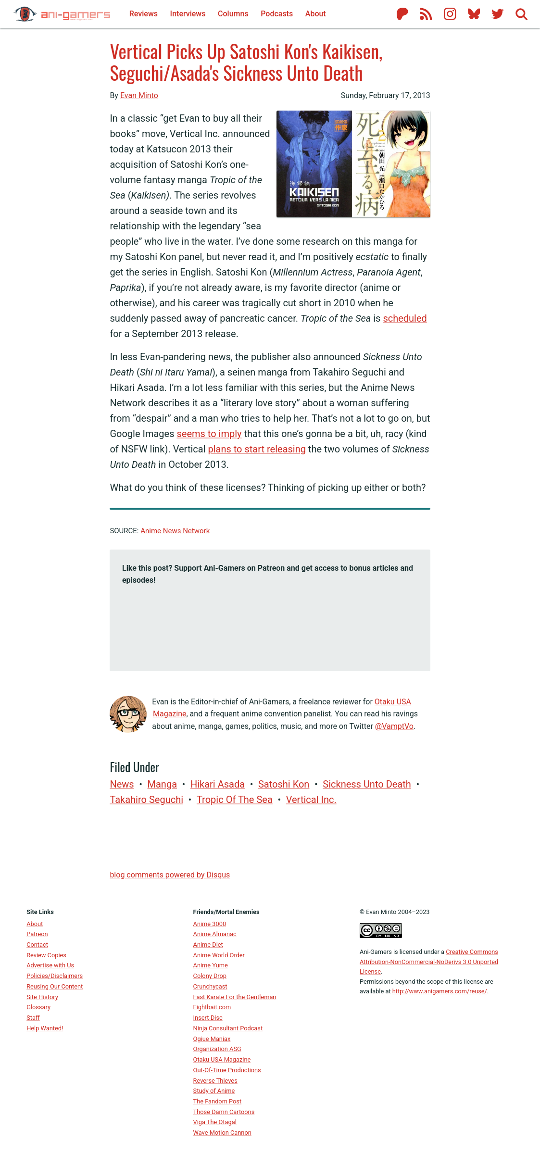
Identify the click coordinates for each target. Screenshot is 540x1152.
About (34, 923)
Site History (42, 997)
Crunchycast (210, 986)
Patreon (37, 934)
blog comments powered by (170, 874)
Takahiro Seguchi (146, 799)
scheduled (405, 318)
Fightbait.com (212, 1007)
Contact (37, 944)
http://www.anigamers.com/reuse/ (439, 991)
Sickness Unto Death (367, 784)
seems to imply (208, 433)
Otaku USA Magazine (222, 1059)
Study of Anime (214, 1090)
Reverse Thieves (215, 1080)
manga (162, 784)
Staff (33, 1017)
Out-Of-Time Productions (227, 1070)
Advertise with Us (50, 965)
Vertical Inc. (311, 799)
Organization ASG (217, 1048)
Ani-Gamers (376, 951)
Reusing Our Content (54, 986)
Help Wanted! (44, 1028)
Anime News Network (175, 530)
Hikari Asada (217, 784)
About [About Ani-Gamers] (315, 13)
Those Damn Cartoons (224, 1111)
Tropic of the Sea (235, 799)
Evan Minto (139, 95)
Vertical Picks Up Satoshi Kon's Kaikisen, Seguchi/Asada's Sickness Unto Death (246, 61)
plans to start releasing (257, 449)
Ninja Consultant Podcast (228, 1028)
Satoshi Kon (283, 784)
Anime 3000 (209, 923)
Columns (233, 13)
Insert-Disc (208, 1017)
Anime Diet (208, 944)
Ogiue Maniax (212, 1038)
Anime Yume (210, 965)
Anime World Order (219, 955)
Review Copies (46, 955)
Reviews (143, 13)
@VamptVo (394, 726)
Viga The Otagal (215, 1122)
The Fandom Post (217, 1101)
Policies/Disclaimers (54, 975)
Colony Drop (209, 975)
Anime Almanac (215, 934)
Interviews (188, 13)
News (122, 784)
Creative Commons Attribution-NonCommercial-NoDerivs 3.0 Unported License (429, 961)
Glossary (38, 1007)
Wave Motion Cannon (222, 1132)
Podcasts (277, 13)
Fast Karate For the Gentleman (234, 997)
